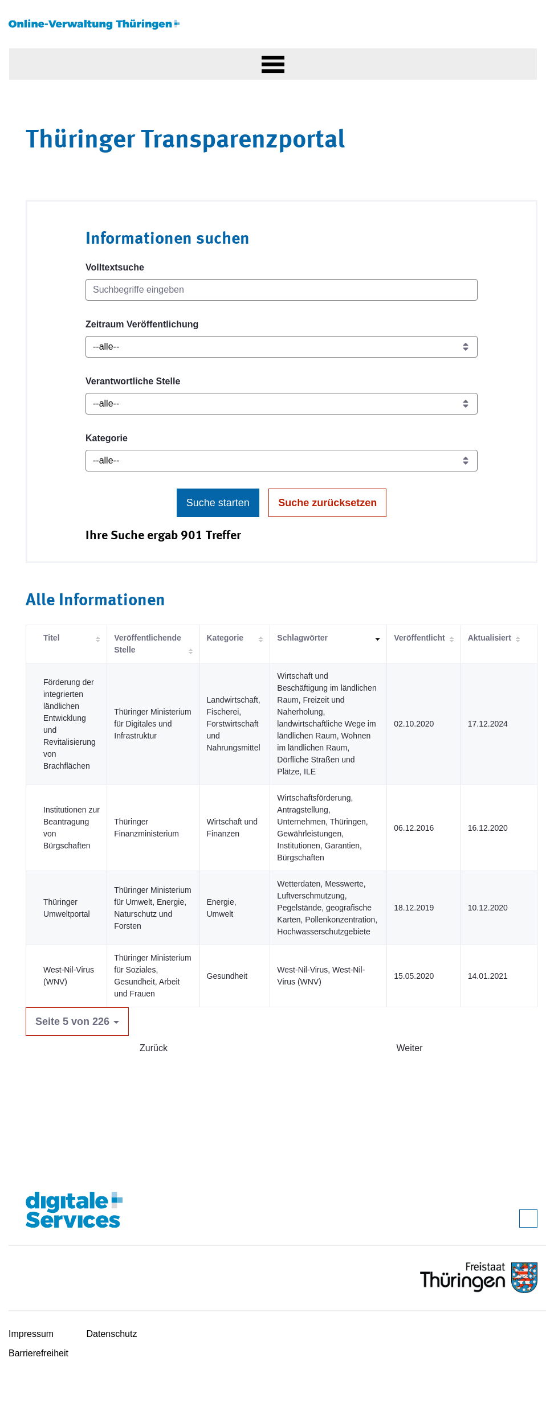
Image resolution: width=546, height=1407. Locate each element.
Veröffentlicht (419, 637)
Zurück (154, 1048)
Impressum (31, 1334)
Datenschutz (112, 1334)
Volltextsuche (114, 267)
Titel (51, 637)
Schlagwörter (302, 637)
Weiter (410, 1048)
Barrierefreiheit (38, 1353)
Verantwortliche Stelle (132, 381)
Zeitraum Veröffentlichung (141, 324)
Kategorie (106, 438)
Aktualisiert (489, 637)
